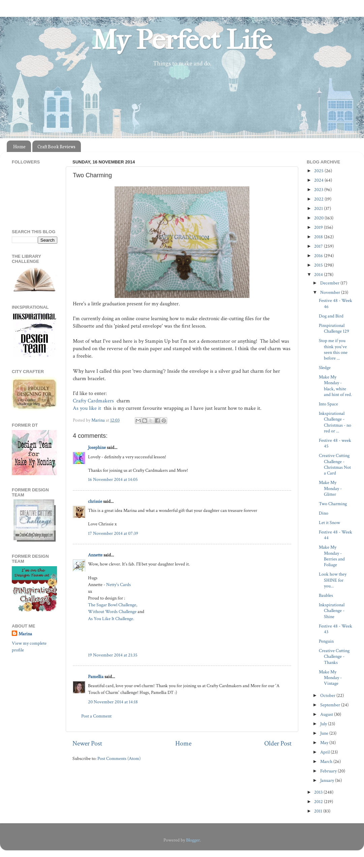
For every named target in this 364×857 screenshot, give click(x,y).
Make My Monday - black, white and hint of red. (335, 386)
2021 (319, 208)
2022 (319, 199)
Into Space (328, 404)
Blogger (193, 840)
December (330, 283)
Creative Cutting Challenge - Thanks (334, 656)
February (329, 771)
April (325, 752)
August (327, 714)
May (324, 742)
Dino (323, 513)
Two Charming (333, 503)
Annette (95, 555)
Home (19, 146)
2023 (319, 189)
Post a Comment (96, 716)
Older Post (278, 743)
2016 (319, 255)
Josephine (97, 447)
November (330, 292)
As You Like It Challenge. (111, 618)
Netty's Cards (118, 584)
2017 (319, 246)
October (328, 695)
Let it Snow (329, 522)
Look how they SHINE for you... (332, 580)
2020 (319, 218)
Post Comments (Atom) (119, 758)
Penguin (326, 641)
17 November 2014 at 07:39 (113, 533)
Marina (25, 634)
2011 (318, 811)
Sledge (325, 367)
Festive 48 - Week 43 (335, 629)
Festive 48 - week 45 (335, 443)
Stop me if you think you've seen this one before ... (333, 349)
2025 (319, 170)
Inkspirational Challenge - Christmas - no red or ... (335, 422)
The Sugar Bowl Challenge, (112, 605)
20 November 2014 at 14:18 (113, 702)
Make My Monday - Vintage (330, 678)
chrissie (95, 501)
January (327, 780)
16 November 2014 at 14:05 (113, 479)
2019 (319, 227)
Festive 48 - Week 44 (335, 535)
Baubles (326, 595)
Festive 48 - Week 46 (335, 303)
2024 (319, 180)
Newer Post (87, 743)
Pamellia (95, 676)
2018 (319, 237)
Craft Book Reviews (56, 146)
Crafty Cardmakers (94, 400)
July (324, 724)
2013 (319, 792)
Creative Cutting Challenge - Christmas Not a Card (335, 464)
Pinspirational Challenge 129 (334, 328)
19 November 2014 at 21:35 (113, 655)
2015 (319, 265)
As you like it (87, 408)
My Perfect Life (182, 40)
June (324, 733)
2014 (319, 274)
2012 (319, 801)
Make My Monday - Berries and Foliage (332, 556)
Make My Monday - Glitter (330, 488)
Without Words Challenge (112, 611)
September (330, 705)
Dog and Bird (331, 316)
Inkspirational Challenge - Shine (331, 611)
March (326, 761)
